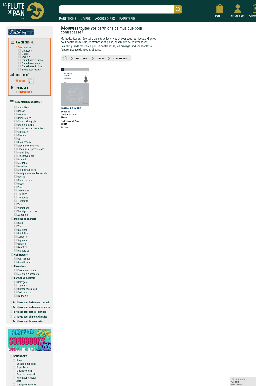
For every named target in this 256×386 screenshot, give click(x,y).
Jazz (19, 377)
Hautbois (20, 157)
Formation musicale (22, 275)
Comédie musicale (27, 370)
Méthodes (25, 50)
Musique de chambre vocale (30, 171)
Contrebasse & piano (30, 59)
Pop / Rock (23, 363)
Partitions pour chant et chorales (28, 313)
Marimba (20, 161)
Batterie (19, 113)
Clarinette (20, 130)
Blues (20, 356)
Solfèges (20, 279)
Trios (18, 224)
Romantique (23, 91)
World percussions (25, 209)
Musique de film (25, 366)
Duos (18, 220)
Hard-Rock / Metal (26, 373)
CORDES (100, 58)
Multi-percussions (25, 168)
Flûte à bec (21, 151)
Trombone (21, 195)
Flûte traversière (24, 154)
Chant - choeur (23, 178)
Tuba (18, 202)
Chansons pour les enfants (29, 127)
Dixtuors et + (22, 248)
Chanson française (27, 360)
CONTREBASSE (120, 58)
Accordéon (21, 106)
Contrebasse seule (29, 62)
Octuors (19, 241)
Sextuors (20, 234)
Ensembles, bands (25, 267)
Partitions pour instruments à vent (29, 299)
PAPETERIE (127, 18)
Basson (19, 110)
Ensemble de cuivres (26, 144)
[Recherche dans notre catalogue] (120, 9)
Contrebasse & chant (30, 65)
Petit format (21, 256)
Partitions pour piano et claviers (28, 308)
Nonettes (20, 244)
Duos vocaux (22, 140)
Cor (17, 137)
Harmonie (20, 292)
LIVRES (86, 18)
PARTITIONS (67, 18)
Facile (20, 80)
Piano (18, 185)
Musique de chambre (23, 216)
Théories (20, 282)
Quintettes (21, 230)
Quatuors (20, 227)
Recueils (24, 56)
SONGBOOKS (21, 352)
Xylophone (21, 212)
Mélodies (20, 164)
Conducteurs (19, 252)
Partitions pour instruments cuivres (30, 304)
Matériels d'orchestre (26, 271)
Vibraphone (21, 205)
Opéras (19, 174)
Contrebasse (23, 47)
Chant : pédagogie (25, 120)
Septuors (20, 237)
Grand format (22, 259)
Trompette (21, 198)
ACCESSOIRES (105, 18)
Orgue (18, 181)
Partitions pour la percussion (26, 318)
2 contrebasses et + (30, 69)
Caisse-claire (22, 116)
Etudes (23, 53)
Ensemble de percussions (29, 147)
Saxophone (21, 188)
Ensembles (18, 263)
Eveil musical (22, 289)
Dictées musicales (25, 286)
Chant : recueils (23, 123)
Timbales (20, 192)
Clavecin (20, 134)
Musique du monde (27, 380)
